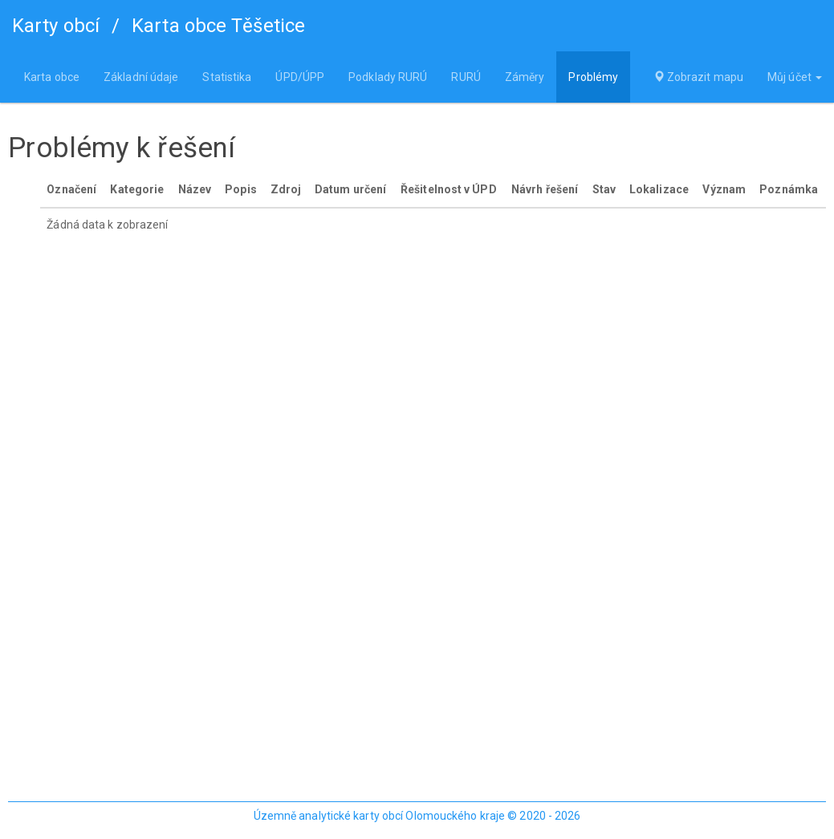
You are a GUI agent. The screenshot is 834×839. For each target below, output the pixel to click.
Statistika (226, 77)
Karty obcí (56, 25)
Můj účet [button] (794, 77)
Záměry (525, 77)
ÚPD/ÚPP (299, 77)
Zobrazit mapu (698, 77)
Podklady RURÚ (387, 77)
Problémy (593, 77)
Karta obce (51, 77)
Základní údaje (141, 77)
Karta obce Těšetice (218, 25)
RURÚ (465, 77)
